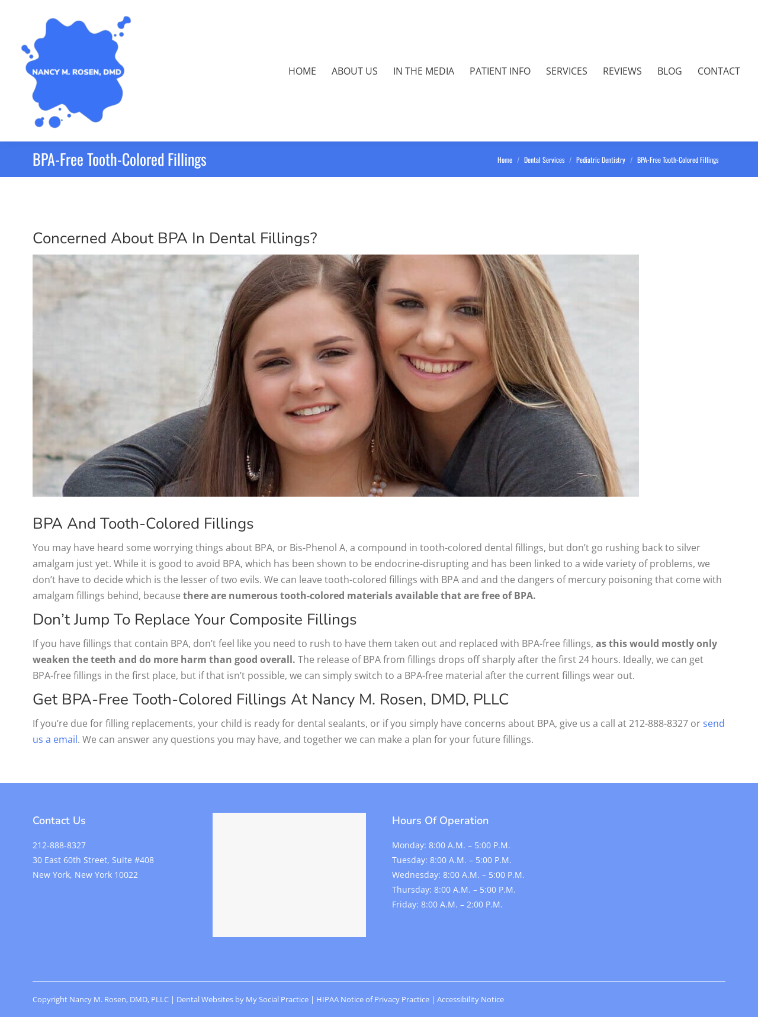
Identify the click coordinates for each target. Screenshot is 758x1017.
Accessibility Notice (470, 999)
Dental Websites (204, 999)
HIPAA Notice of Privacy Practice (372, 999)
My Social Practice (276, 999)
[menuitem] (302, 71)
